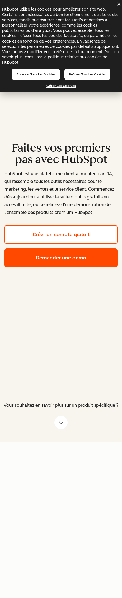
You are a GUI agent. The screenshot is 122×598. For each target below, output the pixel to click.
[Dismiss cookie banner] (119, 4)
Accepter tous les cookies (35, 74)
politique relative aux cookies (74, 56)
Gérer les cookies (61, 86)
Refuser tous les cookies (87, 74)
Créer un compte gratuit (75, 234)
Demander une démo (77, 257)
